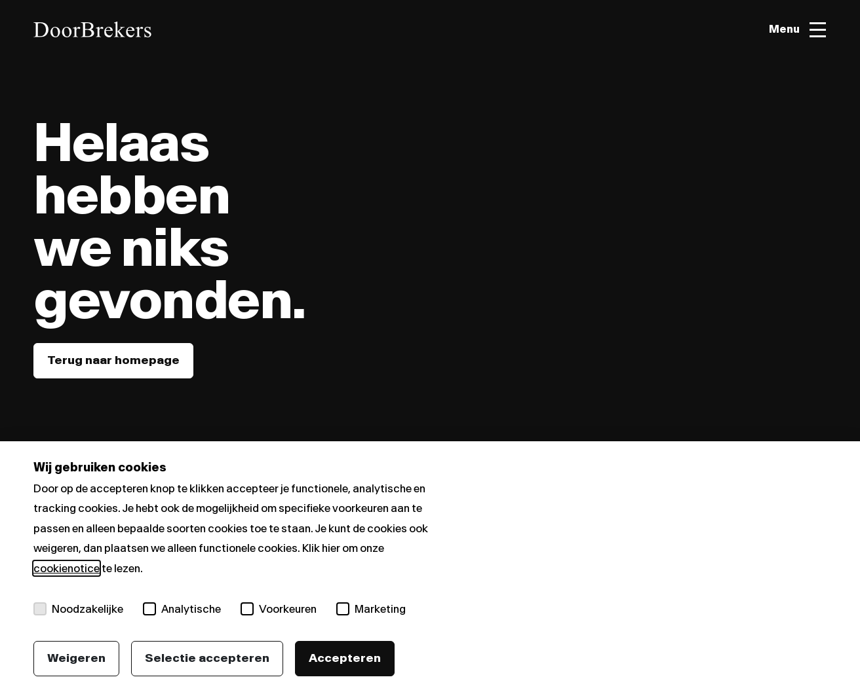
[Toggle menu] (797, 30)
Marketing (371, 609)
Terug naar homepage (113, 360)
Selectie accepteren (207, 658)
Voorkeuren (279, 609)
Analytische (182, 609)
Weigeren (76, 658)
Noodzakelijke (78, 609)
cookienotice (66, 568)
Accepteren (345, 658)
